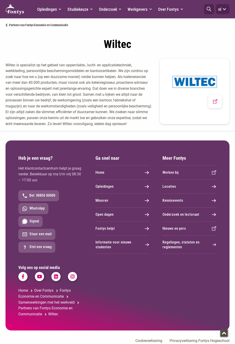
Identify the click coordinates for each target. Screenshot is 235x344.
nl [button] (222, 9)
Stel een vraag (37, 247)
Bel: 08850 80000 (38, 196)
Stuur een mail (37, 234)
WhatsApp (33, 208)
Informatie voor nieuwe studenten (122, 244)
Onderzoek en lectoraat (189, 214)
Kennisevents (189, 200)
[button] (209, 9)
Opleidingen (122, 186)
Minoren (122, 200)
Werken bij (189, 172)
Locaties (189, 186)
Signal (30, 221)
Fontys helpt (122, 228)
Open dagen (122, 214)
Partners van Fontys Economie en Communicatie (38, 25)
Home (122, 172)
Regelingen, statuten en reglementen (189, 244)
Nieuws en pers (189, 228)
